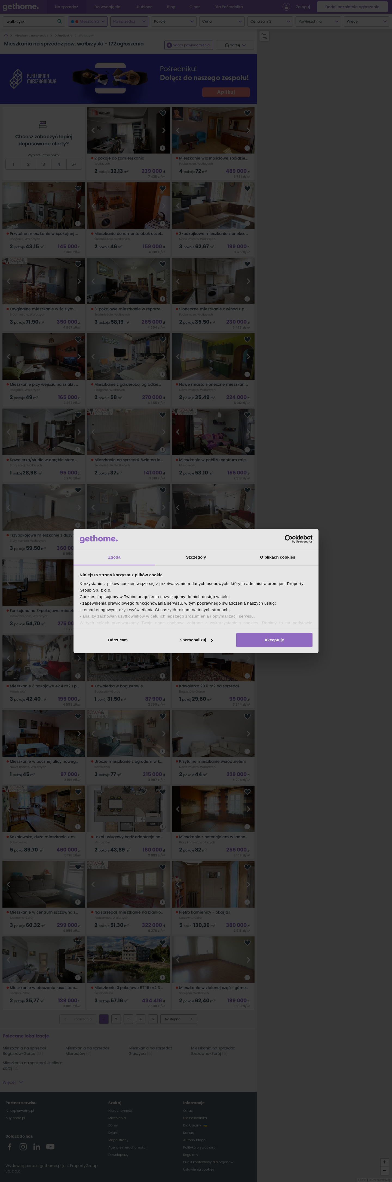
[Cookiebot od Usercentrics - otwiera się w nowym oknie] (289, 539)
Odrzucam (118, 640)
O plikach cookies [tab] (277, 557)
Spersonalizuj (196, 640)
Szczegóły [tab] (196, 557)
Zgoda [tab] (114, 557)
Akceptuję (274, 640)
